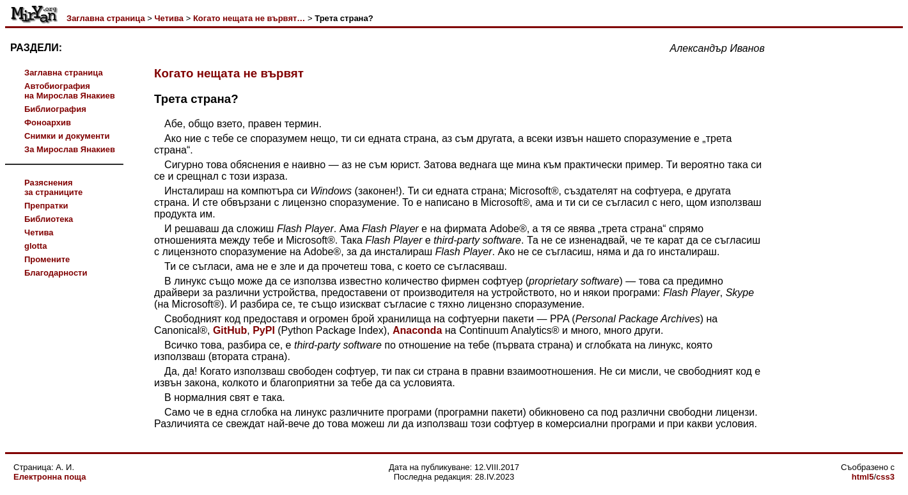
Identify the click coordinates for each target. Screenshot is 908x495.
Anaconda (417, 330)
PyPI (264, 330)
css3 (885, 477)
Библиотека (48, 219)
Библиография (55, 109)
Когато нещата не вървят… (249, 18)
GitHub (230, 330)
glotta (35, 246)
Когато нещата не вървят (229, 73)
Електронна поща (49, 477)
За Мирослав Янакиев (69, 149)
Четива (169, 18)
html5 (863, 477)
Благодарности (55, 273)
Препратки (46, 205)
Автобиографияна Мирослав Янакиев (69, 90)
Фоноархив (47, 122)
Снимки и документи (66, 136)
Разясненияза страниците (53, 187)
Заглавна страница (106, 18)
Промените (47, 259)
